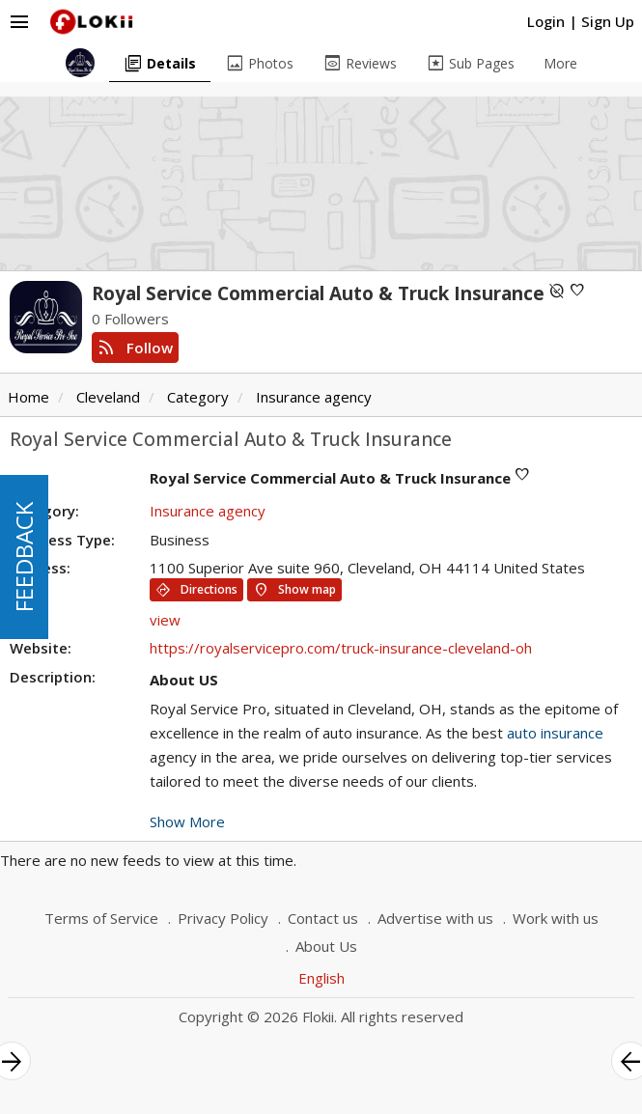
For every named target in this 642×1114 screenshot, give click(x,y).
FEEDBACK (24, 557)
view (165, 619)
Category (198, 396)
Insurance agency (314, 396)
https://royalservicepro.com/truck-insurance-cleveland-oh (341, 647)
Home (28, 396)
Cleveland (108, 396)
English (321, 978)
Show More (187, 821)
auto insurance (555, 732)
